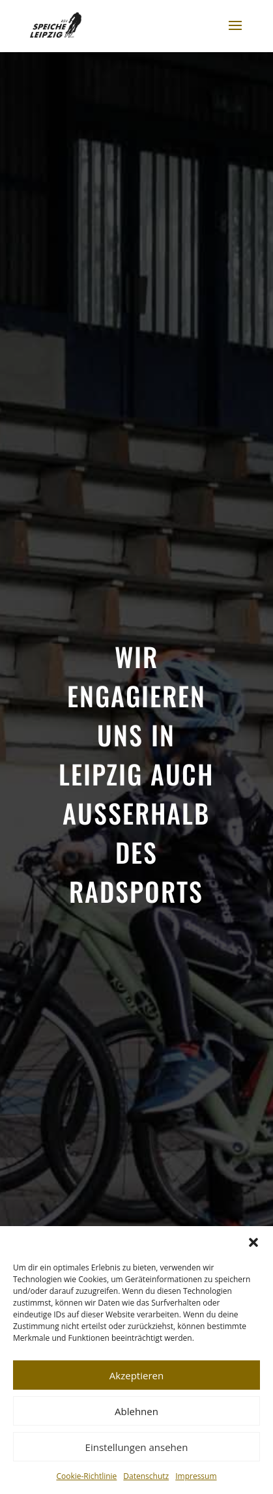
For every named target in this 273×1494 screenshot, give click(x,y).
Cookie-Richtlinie (86, 1476)
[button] (253, 1242)
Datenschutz (146, 1476)
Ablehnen (136, 1411)
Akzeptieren (136, 1375)
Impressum (195, 1476)
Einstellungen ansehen (136, 1447)
